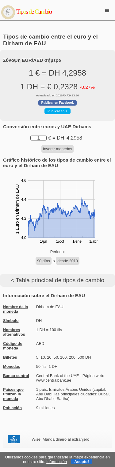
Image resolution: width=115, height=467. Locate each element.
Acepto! (81, 461)
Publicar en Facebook (57, 102)
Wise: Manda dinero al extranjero (60, 439)
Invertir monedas (57, 149)
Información (56, 461)
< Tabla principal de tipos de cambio (57, 280)
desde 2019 (67, 261)
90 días (43, 261)
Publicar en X (57, 111)
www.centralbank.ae (53, 380)
